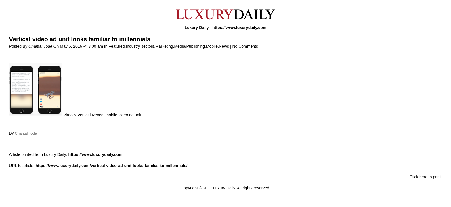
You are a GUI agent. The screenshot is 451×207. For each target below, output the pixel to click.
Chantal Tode (26, 133)
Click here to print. (426, 177)
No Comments (245, 46)
